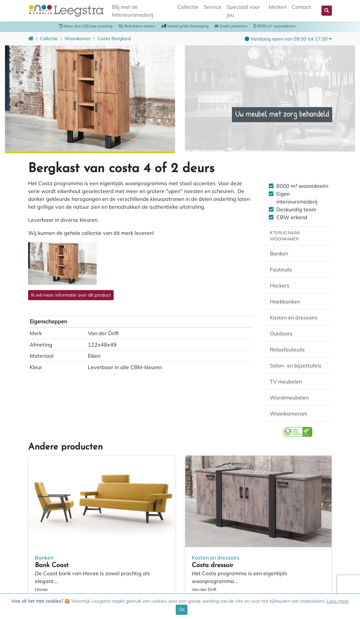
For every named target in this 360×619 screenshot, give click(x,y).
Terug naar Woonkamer (285, 235)
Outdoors (281, 333)
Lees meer (338, 601)
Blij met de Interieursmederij (132, 11)
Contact (301, 7)
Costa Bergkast (114, 38)
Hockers (279, 285)
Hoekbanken (285, 301)
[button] (326, 11)
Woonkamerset (288, 413)
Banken (279, 253)
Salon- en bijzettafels (295, 365)
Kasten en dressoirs (294, 317)
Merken (277, 7)
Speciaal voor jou (243, 11)
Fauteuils (281, 269)
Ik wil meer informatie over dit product (71, 295)
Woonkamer (77, 38)
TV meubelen (286, 381)
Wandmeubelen (289, 397)
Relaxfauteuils (287, 349)
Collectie (187, 7)
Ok (182, 609)
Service (212, 7)
